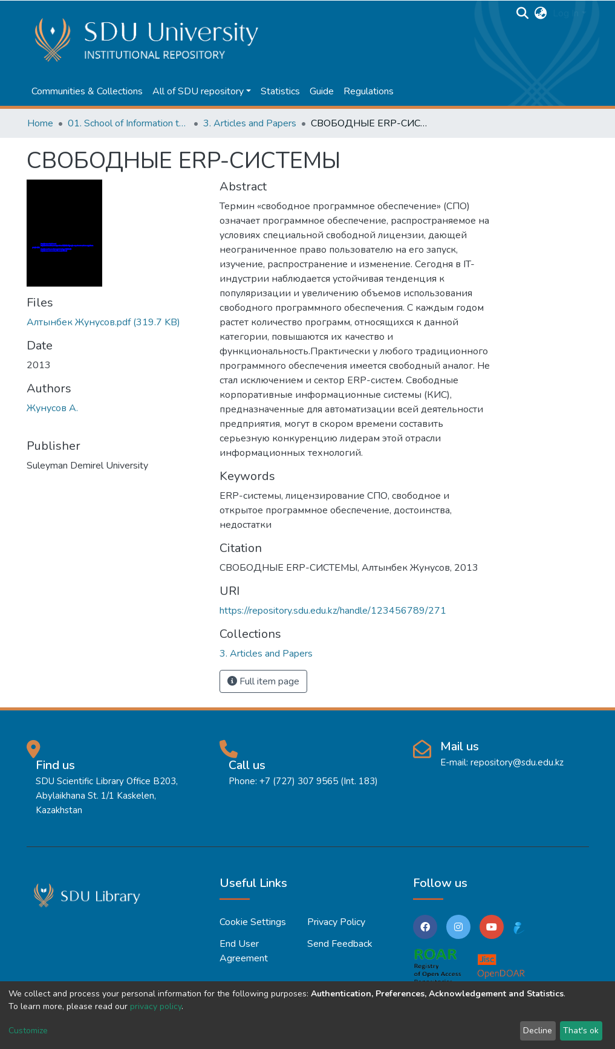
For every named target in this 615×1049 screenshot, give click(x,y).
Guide (322, 91)
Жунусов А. (52, 408)
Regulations (368, 91)
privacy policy (155, 1006)
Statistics (280, 91)
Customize (28, 1030)
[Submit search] (522, 13)
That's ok (581, 1030)
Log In (566, 13)
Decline (537, 1030)
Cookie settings (253, 922)
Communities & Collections (87, 91)
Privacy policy (336, 922)
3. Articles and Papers (249, 123)
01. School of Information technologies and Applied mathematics (128, 123)
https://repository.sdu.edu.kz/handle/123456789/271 (333, 610)
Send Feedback (340, 943)
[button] (540, 13)
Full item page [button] (263, 681)
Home (40, 123)
